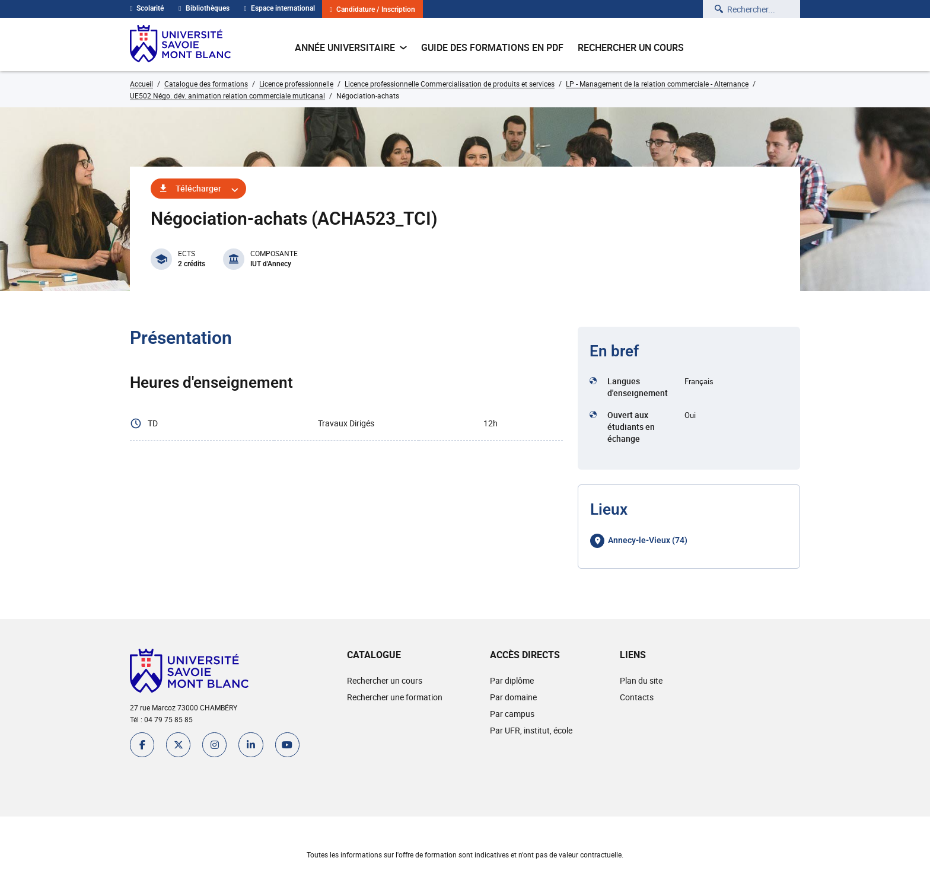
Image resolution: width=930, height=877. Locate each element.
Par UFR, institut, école (530, 730)
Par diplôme (511, 680)
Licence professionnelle (296, 83)
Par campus (511, 713)
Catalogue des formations (206, 83)
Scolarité (147, 8)
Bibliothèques (204, 8)
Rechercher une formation (394, 697)
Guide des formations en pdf (492, 47)
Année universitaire (351, 47)
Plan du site (640, 680)
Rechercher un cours (631, 47)
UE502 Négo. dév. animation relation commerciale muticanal (227, 95)
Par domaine (512, 697)
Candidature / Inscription (372, 10)
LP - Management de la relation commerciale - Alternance (657, 83)
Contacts (636, 697)
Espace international (279, 8)
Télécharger (198, 188)
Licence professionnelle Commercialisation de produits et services (450, 83)
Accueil (141, 83)
